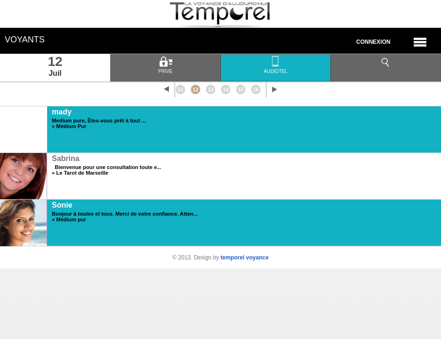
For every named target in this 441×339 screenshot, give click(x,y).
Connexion (373, 42)
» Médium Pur (69, 126)
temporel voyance (244, 257)
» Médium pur (69, 219)
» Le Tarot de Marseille (80, 173)
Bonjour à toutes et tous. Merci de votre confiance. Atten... (125, 214)
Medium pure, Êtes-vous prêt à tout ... (99, 120)
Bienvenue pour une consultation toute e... (106, 167)
